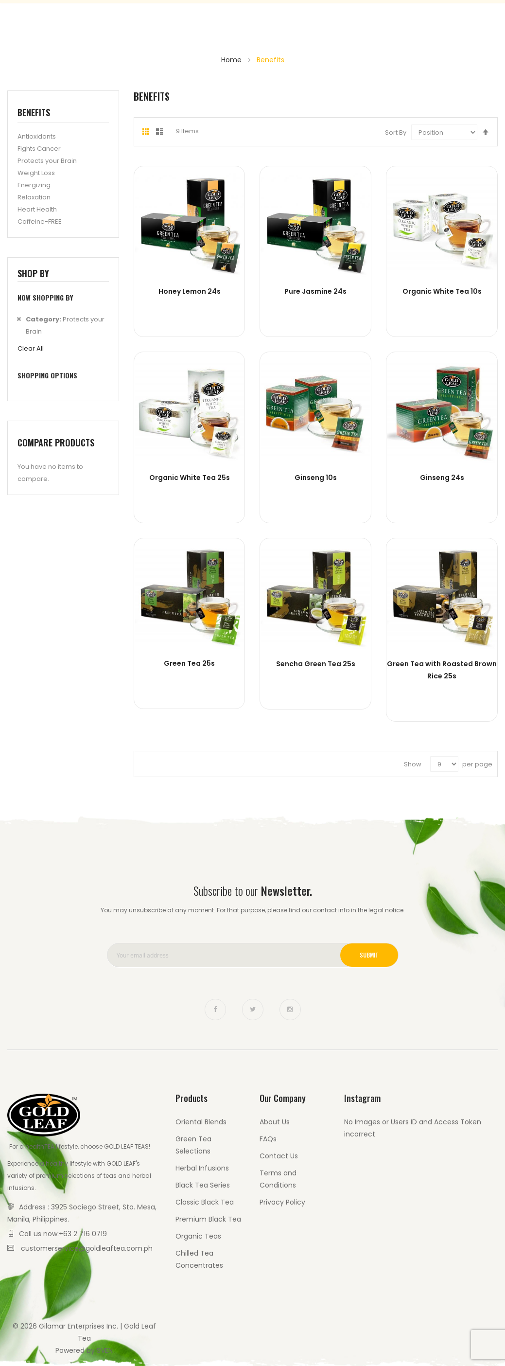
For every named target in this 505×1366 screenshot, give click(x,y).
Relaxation (34, 197)
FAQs (268, 1139)
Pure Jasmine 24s (315, 291)
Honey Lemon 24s (189, 291)
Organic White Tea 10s (442, 291)
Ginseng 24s (442, 477)
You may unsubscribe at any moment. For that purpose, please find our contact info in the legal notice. (253, 910)
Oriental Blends (200, 1122)
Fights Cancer (39, 148)
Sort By (395, 132)
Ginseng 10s (316, 477)
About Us (275, 1122)
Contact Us (458, 19)
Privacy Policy (282, 1202)
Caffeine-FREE (39, 221)
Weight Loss (36, 172)
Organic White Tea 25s (189, 477)
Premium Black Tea (208, 1219)
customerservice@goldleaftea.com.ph (87, 1248)
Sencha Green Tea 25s (315, 664)
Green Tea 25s (189, 663)
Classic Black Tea (204, 1202)
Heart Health (37, 209)
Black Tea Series (202, 1185)
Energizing (34, 185)
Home (232, 60)
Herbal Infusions (202, 1168)
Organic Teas (198, 1236)
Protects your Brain (47, 160)
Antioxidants (36, 136)
